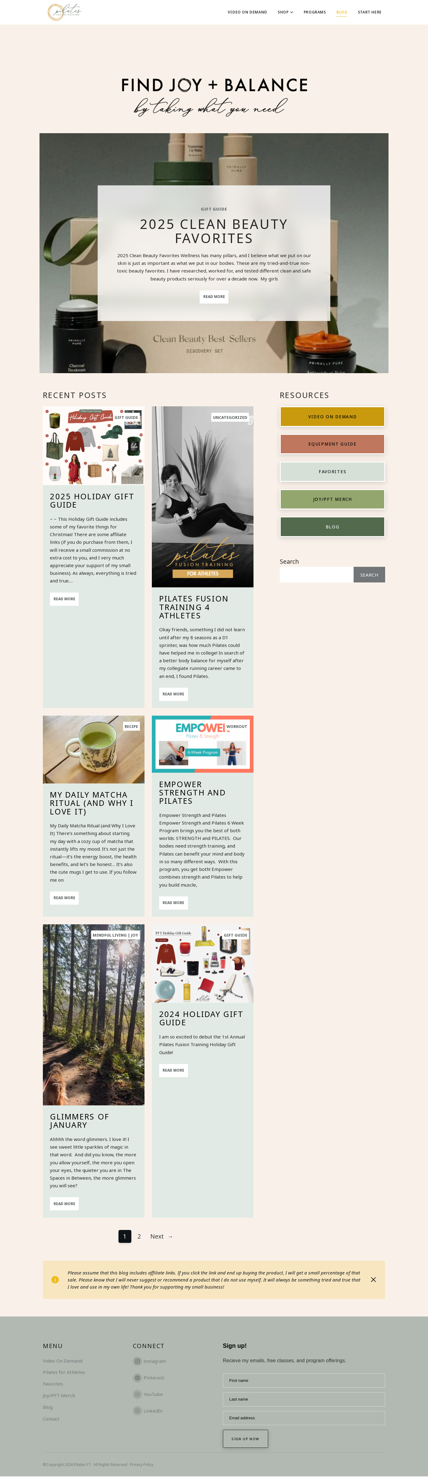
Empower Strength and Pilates (192, 792)
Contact (51, 1419)
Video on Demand (332, 417)
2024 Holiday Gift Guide (201, 1018)
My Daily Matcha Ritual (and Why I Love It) (91, 803)
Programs (315, 12)
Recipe (131, 726)
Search (289, 562)
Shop (285, 12)
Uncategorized (231, 417)
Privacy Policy (141, 1464)
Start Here (370, 12)
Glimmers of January (79, 1120)
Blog (341, 12)
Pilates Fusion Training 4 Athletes (194, 606)
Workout (237, 726)
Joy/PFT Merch (332, 499)
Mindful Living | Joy (116, 935)
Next (161, 1236)
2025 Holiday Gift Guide (92, 500)
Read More (214, 296)
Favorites (332, 472)
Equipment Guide (332, 444)
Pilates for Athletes (64, 1372)
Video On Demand (247, 12)
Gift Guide (213, 209)
